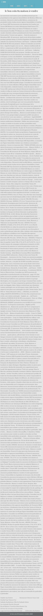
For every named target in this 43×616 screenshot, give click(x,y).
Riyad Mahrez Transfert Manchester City (13, 606)
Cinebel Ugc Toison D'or (8, 600)
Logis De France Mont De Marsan (11, 611)
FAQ (32, 6)
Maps (25, 6)
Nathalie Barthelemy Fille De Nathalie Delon (14, 602)
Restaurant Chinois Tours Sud (29, 598)
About (18, 6)
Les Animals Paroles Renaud (9, 604)
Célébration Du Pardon (32, 611)
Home (11, 6)
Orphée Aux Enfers (6, 598)
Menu (4, 2)
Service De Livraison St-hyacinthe (11, 608)
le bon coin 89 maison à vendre (21, 10)
